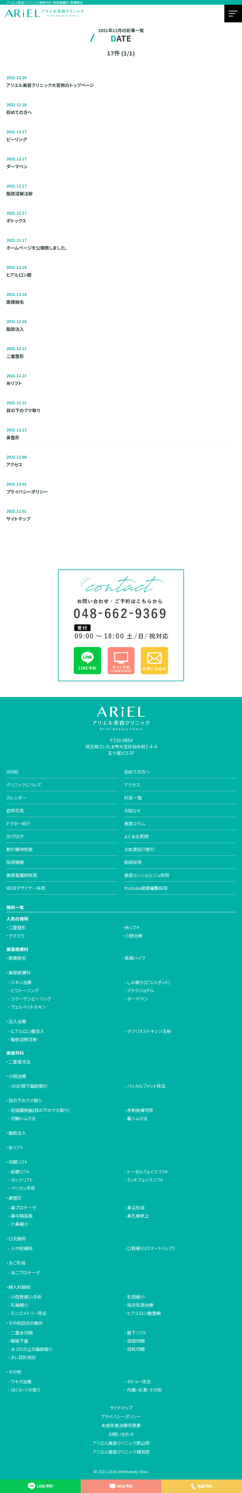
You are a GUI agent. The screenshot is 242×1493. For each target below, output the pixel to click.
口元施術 (17, 1238)
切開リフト (18, 1162)
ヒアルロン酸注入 (27, 1031)
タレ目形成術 (23, 1357)
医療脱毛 (17, 958)
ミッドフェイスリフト (145, 1180)
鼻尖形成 (136, 1207)
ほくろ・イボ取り (26, 1389)
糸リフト (132, 927)
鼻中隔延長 (22, 1216)
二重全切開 (22, 1332)
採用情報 (15, 862)
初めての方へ (137, 772)
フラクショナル (140, 990)
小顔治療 (133, 935)
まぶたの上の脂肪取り (32, 1349)
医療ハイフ (135, 958)
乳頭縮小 (136, 1297)
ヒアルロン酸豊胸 (144, 1313)
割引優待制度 (19, 849)
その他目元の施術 (26, 1323)
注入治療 (17, 1021)
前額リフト (20, 1171)
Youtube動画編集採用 (146, 888)
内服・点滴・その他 (144, 1389)
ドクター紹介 (18, 823)
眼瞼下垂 (19, 1341)
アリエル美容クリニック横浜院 (121, 1452)
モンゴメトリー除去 (29, 1313)
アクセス (132, 784)
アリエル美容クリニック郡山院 (121, 1443)
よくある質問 (136, 836)
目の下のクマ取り (25, 1100)
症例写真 (15, 810)
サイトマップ (121, 1407)
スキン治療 (21, 982)
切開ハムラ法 (23, 1118)
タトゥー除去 (139, 1381)
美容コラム (134, 823)
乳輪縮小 (19, 1305)
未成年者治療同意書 (121, 1425)
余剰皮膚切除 (140, 1110)
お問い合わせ (121, 1434)
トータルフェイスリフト (148, 1171)
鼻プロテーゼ (24, 1207)
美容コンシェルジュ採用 (146, 875)
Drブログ (15, 836)
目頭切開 (136, 1341)
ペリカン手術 (23, 1188)
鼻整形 (15, 1198)
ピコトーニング (25, 990)
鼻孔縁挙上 (138, 1216)
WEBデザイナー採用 (25, 888)
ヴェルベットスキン (28, 1007)
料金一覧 (133, 797)
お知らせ (132, 810)
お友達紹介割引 (139, 849)
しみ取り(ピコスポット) (148, 982)
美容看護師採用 (21, 875)
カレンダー (16, 797)
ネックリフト (22, 1180)
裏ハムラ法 (137, 1118)
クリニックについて (24, 784)
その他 (15, 1372)
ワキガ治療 (21, 1381)
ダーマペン (137, 998)
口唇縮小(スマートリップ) (151, 1248)
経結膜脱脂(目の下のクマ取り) (40, 1110)
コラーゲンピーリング (31, 998)
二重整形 (17, 927)
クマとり (16, 935)
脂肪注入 (17, 1133)
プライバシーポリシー (121, 1416)
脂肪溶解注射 (24, 1039)
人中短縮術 (22, 1248)
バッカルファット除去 (146, 1086)
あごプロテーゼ (25, 1272)
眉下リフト (137, 1332)
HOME (12, 772)
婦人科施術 (20, 1287)
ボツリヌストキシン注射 (149, 1031)
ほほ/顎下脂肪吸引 (29, 1086)
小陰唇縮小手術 (26, 1297)
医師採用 (133, 862)
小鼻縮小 (19, 1224)
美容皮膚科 (20, 972)
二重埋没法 (20, 1061)
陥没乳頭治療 (140, 1305)
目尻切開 (136, 1349)
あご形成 (17, 1263)
